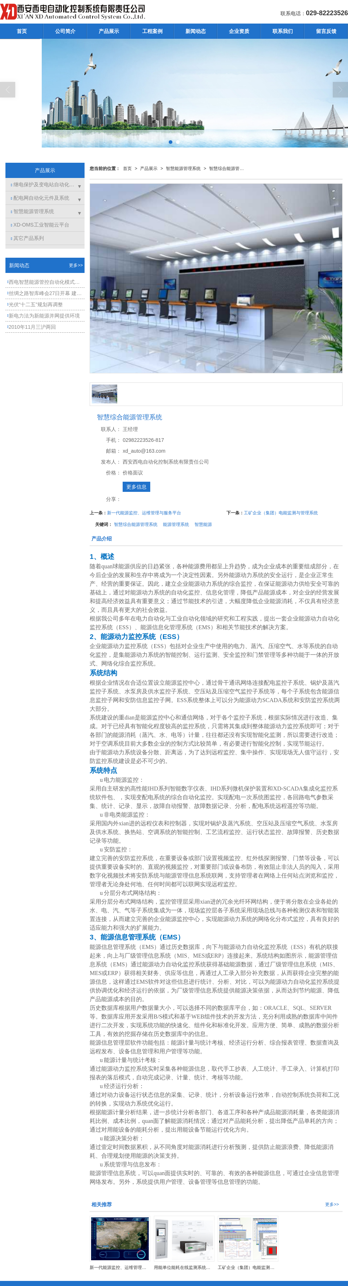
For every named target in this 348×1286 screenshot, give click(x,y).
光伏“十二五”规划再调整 (35, 304)
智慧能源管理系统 (183, 168)
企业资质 (239, 31)
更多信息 (136, 487)
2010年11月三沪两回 (31, 327)
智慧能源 (203, 524)
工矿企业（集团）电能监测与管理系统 (281, 512)
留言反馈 (326, 31)
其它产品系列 (27, 238)
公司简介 (65, 31)
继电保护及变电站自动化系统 (45, 184)
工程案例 (152, 31)
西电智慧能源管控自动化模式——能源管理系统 (46, 282)
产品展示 (109, 31)
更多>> (332, 1204)
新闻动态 (195, 31)
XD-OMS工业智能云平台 (40, 225)
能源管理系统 (176, 524)
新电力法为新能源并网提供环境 (43, 315)
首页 (22, 31)
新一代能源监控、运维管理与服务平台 (144, 512)
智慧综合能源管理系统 (228, 168)
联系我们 (283, 31)
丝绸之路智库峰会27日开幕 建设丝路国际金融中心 (46, 293)
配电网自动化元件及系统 (40, 198)
